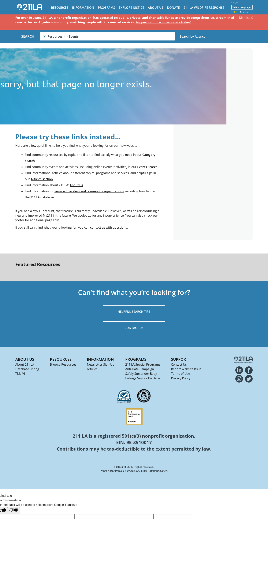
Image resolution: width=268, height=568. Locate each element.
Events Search (147, 167)
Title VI (20, 374)
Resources (59, 8)
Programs (106, 8)
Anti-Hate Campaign (139, 369)
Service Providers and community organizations (89, 191)
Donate (173, 8)
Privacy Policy (180, 378)
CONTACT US (134, 328)
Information (83, 8)
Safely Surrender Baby (141, 374)
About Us (155, 8)
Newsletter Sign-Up (100, 364)
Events (74, 36)
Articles (92, 369)
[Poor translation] (14, 510)
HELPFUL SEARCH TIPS (134, 312)
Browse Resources (63, 364)
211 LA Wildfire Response (204, 8)
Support (179, 359)
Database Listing (27, 369)
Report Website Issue (186, 369)
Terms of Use (180, 374)
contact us (97, 227)
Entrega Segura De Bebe (142, 378)
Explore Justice (131, 8)
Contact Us (179, 364)
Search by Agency (192, 36)
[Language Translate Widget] (242, 7)
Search (27, 36)
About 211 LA (24, 364)
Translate (240, 12)
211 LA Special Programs (142, 364)
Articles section (42, 179)
